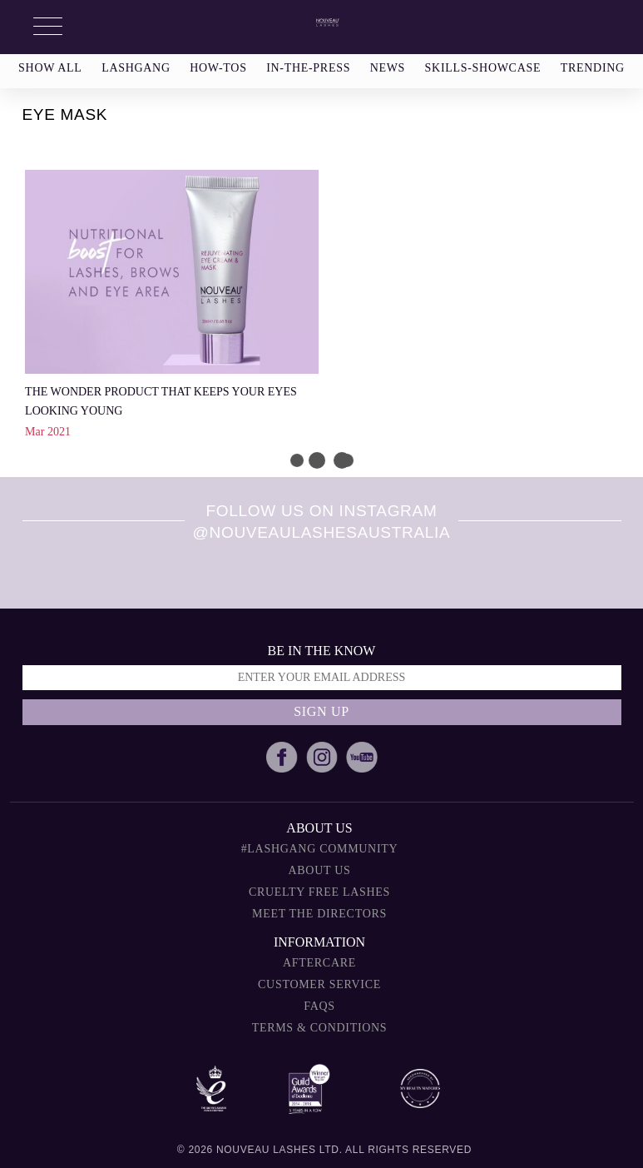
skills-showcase (483, 68)
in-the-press (308, 68)
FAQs (319, 1006)
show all (50, 68)
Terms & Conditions (320, 1027)
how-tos (218, 68)
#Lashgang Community (319, 848)
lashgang (136, 68)
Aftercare (319, 963)
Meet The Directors (319, 913)
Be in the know (322, 651)
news (387, 68)
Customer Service (319, 984)
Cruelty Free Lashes (319, 892)
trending (593, 68)
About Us (320, 870)
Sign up (321, 711)
